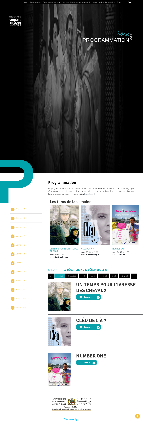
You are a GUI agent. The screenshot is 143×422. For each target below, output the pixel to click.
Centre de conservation (61, 2)
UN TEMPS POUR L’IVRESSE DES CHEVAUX (106, 287)
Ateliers (101, 2)
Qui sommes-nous (35, 2)
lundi (83, 276)
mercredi (103, 276)
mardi (92, 276)
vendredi (124, 276)
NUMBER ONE (91, 356)
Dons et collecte (110, 2)
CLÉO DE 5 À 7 (91, 321)
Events (119, 2)
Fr (125, 2)
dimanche (72, 276)
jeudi (114, 276)
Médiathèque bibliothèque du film (80, 2)
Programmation (48, 2)
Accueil (26, 2)
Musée (95, 2)
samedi (60, 276)
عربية (130, 2)
